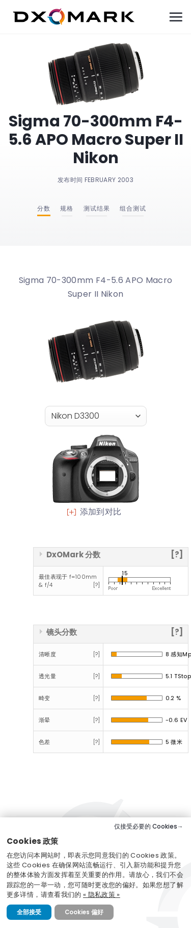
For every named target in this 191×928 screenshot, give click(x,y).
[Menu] (175, 17)
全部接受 (29, 912)
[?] (177, 554)
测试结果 (97, 208)
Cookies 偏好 (84, 912)
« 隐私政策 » (101, 894)
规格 (66, 208)
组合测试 (133, 208)
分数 (43, 208)
